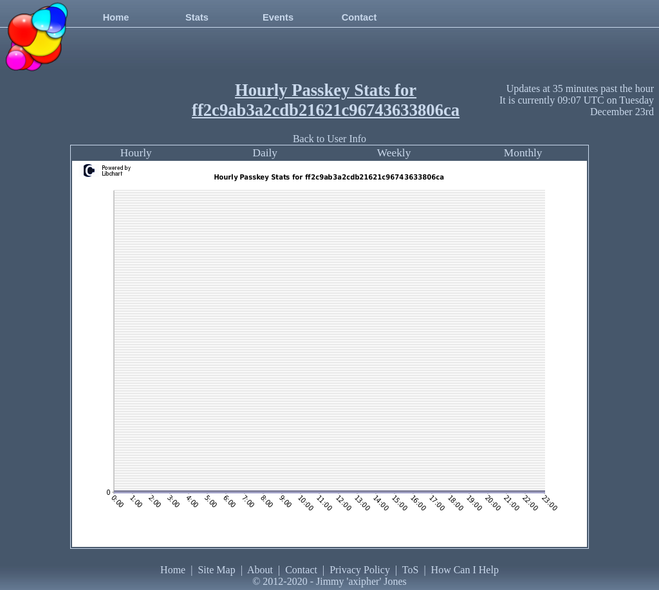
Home (116, 17)
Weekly (394, 153)
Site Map (216, 569)
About (260, 569)
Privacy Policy (360, 569)
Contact (359, 17)
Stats (197, 17)
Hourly (136, 153)
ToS (410, 569)
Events (278, 17)
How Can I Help (465, 569)
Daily (264, 153)
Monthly (523, 153)
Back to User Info (329, 138)
